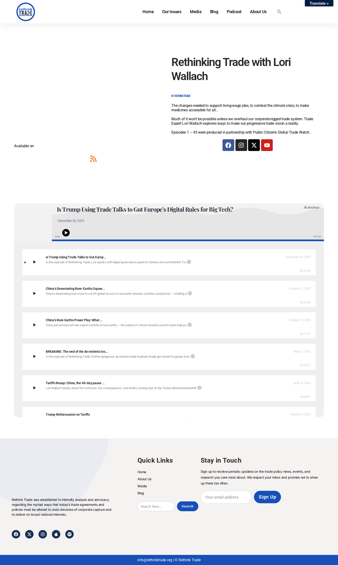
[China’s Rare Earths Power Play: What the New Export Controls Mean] (169, 320)
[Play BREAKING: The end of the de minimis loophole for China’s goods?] (34, 356)
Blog (214, 11)
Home (148, 11)
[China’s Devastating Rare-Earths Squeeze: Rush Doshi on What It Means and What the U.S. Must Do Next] (169, 289)
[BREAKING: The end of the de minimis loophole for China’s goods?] (169, 352)
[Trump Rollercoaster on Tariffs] (169, 415)
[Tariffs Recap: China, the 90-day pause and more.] (169, 383)
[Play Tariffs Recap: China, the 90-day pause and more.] (34, 387)
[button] (279, 11)
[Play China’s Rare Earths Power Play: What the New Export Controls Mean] (34, 324)
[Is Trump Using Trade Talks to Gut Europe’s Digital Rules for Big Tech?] (169, 257)
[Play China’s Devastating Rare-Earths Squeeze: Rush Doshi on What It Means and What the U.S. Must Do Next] (34, 293)
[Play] (34, 262)
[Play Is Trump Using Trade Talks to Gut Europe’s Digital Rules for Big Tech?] (34, 261)
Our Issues (171, 11)
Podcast (234, 11)
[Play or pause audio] (66, 232)
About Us (258, 11)
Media (196, 11)
